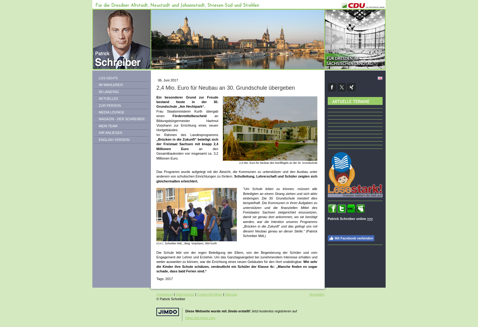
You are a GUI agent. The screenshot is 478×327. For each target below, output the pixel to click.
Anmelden (317, 294)
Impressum (164, 294)
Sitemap (231, 294)
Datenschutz (185, 294)
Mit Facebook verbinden (351, 238)
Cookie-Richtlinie (210, 294)
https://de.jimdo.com (200, 318)
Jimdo (167, 312)
